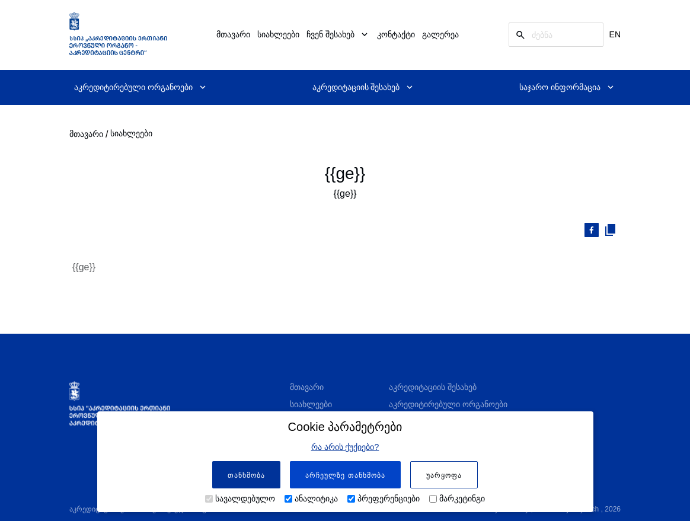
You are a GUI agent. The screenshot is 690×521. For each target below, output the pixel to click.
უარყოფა (444, 475)
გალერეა (440, 34)
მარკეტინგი (462, 498)
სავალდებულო (245, 498)
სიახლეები (278, 34)
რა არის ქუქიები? (345, 447)
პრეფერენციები (388, 498)
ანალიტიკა (316, 498)
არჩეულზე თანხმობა (345, 475)
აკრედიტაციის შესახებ (433, 387)
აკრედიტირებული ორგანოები (448, 404)
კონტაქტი (396, 34)
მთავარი (233, 34)
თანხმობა (246, 475)
